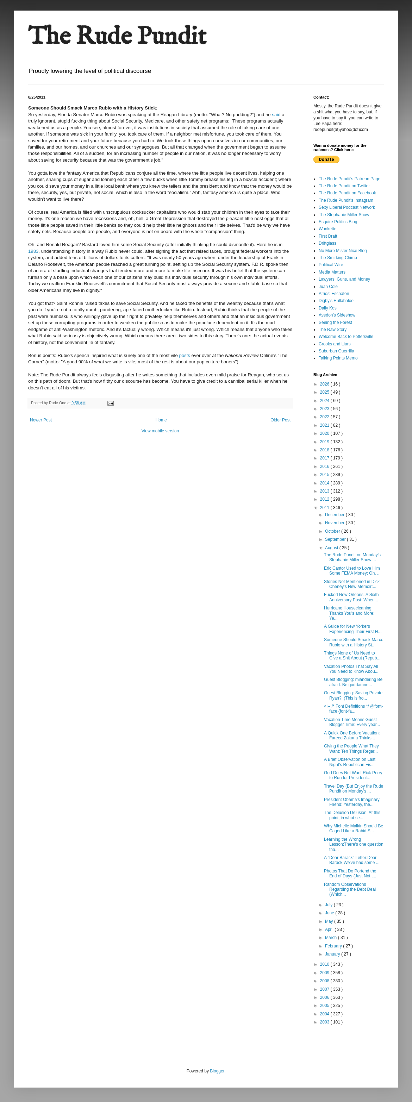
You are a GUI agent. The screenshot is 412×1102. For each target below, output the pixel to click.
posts (184, 355)
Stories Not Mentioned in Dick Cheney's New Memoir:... (352, 584)
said (276, 114)
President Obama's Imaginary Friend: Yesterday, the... (352, 802)
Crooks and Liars (335, 344)
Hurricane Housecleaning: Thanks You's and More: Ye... (349, 613)
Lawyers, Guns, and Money (344, 279)
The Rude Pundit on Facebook (347, 192)
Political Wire (331, 264)
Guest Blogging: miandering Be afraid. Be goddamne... (353, 682)
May (329, 921)
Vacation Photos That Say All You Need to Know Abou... (351, 669)
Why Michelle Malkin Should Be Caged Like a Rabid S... (353, 828)
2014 (325, 483)
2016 (325, 466)
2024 (325, 400)
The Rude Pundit (117, 37)
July (329, 904)
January (333, 954)
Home (161, 420)
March (331, 937)
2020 (325, 433)
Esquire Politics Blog (338, 221)
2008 (325, 980)
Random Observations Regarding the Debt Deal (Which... (350, 889)
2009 (325, 972)
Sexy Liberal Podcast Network (347, 207)
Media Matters (332, 272)
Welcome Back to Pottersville (346, 336)
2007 (325, 989)
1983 (33, 251)
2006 (325, 997)
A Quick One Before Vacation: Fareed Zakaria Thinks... (352, 735)
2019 (325, 441)
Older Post (280, 420)
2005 (325, 1005)
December (335, 514)
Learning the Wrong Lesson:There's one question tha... (353, 844)
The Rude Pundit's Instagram (346, 200)
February (334, 946)
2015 (325, 474)
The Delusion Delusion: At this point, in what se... (352, 815)
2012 (325, 499)
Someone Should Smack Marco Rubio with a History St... (353, 642)
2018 (325, 449)
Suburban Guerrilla (336, 351)
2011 (325, 507)
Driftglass (327, 243)
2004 (325, 1014)
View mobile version (160, 430)
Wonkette (327, 228)
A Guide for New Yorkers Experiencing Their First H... (353, 629)
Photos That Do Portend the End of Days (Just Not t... (350, 873)
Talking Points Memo (338, 358)
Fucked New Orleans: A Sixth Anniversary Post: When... (351, 597)
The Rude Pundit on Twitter (344, 185)
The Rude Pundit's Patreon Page (349, 178)
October (333, 531)
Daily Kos (328, 308)
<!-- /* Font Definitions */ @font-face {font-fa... (353, 709)
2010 (325, 964)
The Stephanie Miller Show (344, 214)
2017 (325, 458)
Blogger (217, 1071)
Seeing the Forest (335, 322)
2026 (325, 384)
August (332, 547)
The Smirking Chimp (338, 257)
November (335, 522)
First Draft (328, 236)
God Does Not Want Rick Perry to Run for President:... (353, 775)
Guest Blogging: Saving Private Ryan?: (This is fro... (353, 695)
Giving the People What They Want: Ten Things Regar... (351, 748)
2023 (325, 408)
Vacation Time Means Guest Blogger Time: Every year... (352, 722)
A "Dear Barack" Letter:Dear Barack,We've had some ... (352, 860)
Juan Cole (328, 286)
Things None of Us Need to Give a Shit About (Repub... (352, 655)
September (336, 539)
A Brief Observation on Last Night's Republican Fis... (349, 762)
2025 (325, 392)
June (330, 912)
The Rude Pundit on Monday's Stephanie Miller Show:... (352, 557)
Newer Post (41, 420)
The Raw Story (333, 329)
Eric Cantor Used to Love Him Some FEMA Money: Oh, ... (352, 571)
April (330, 929)
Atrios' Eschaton (334, 293)
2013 (325, 491)
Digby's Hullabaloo (336, 300)
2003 (325, 1022)
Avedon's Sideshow (337, 315)
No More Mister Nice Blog (343, 250)
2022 (325, 416)
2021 (325, 425)
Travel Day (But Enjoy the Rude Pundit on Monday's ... (353, 789)
